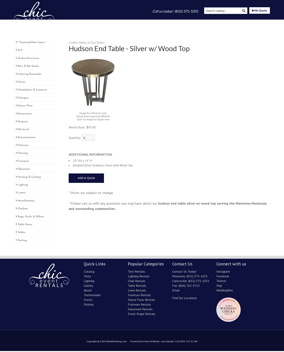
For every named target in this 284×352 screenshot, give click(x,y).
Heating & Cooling (29, 178)
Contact (263, 22)
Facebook (222, 277)
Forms (88, 301)
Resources (244, 22)
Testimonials (201, 22)
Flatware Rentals (139, 305)
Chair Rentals (136, 282)
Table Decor (25, 225)
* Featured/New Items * (32, 43)
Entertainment (27, 138)
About (183, 22)
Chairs (21, 83)
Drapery (23, 122)
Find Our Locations (184, 299)
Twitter (221, 282)
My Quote (259, 11)
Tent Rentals (136, 272)
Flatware (23, 146)
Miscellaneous (26, 201)
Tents (138, 22)
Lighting (153, 22)
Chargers (23, 98)
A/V (20, 51)
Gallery (169, 22)
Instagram (223, 22)
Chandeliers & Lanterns (32, 90)
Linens (22, 193)
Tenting (22, 241)
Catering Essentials (29, 75)
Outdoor (23, 209)
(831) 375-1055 (197, 277)
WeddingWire (224, 291)
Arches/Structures (28, 59)
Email (176, 291)
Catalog (124, 22)
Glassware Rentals (140, 310)
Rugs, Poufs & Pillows (31, 217)
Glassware (24, 170)
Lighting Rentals (138, 277)
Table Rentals (137, 286)
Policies (89, 305)
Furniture (23, 162)
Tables (21, 233)
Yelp (219, 286)
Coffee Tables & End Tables (86, 43)
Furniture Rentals (139, 296)
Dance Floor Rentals (141, 301)
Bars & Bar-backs (28, 67)
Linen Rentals (137, 291)
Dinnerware (25, 114)
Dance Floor (25, 106)
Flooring (23, 154)
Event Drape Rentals (141, 315)
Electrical (23, 130)
